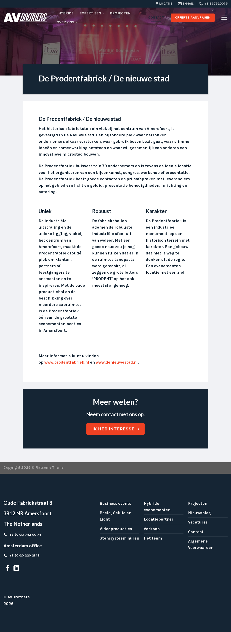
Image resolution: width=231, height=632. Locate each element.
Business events (115, 503)
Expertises (92, 13)
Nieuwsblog (199, 512)
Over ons (67, 22)
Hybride (66, 13)
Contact (196, 531)
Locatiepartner (158, 519)
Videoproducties (116, 529)
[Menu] (224, 17)
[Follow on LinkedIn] (16, 568)
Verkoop (152, 529)
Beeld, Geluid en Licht (115, 515)
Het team (153, 538)
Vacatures (198, 522)
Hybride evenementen (157, 506)
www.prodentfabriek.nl (66, 362)
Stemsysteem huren (119, 538)
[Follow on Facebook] (8, 568)
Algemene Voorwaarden (200, 544)
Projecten (120, 13)
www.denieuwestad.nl (117, 362)
